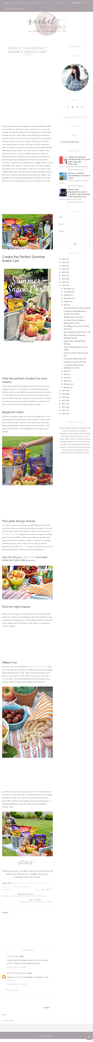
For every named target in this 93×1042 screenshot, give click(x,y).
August (67, 302)
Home (6, 3)
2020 (64, 279)
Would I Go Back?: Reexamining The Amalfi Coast (79, 175)
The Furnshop (13, 956)
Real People (18, 3)
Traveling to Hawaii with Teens (75, 359)
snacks (17, 886)
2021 (64, 275)
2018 (64, 285)
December (68, 289)
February (67, 384)
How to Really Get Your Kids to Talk (77, 332)
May (66, 374)
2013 (64, 404)
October (67, 295)
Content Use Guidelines (13, 9)
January (67, 387)
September (68, 298)
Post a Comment (11, 990)
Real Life (48, 3)
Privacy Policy (8, 1020)
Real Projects (33, 3)
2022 (64, 272)
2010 (64, 414)
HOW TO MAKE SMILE (17, 973)
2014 (64, 400)
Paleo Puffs (23, 546)
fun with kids (26, 883)
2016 (64, 394)
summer (26, 886)
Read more (80, 170)
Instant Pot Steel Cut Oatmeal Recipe (77, 308)
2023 (64, 269)
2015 (64, 397)
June (66, 371)
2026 (64, 259)
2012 (64, 407)
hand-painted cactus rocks (36, 666)
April (66, 378)
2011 (64, 410)
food (15, 883)
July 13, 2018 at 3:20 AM (16, 967)
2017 (64, 391)
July (65, 305)
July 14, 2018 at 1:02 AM (16, 984)
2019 (64, 282)
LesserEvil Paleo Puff (10, 534)
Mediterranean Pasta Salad (73, 317)
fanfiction (11, 980)
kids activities (42, 883)
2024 (64, 266)
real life (7, 886)
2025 (64, 262)
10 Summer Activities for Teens (75, 362)
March (66, 381)
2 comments (6, 889)
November (68, 292)
